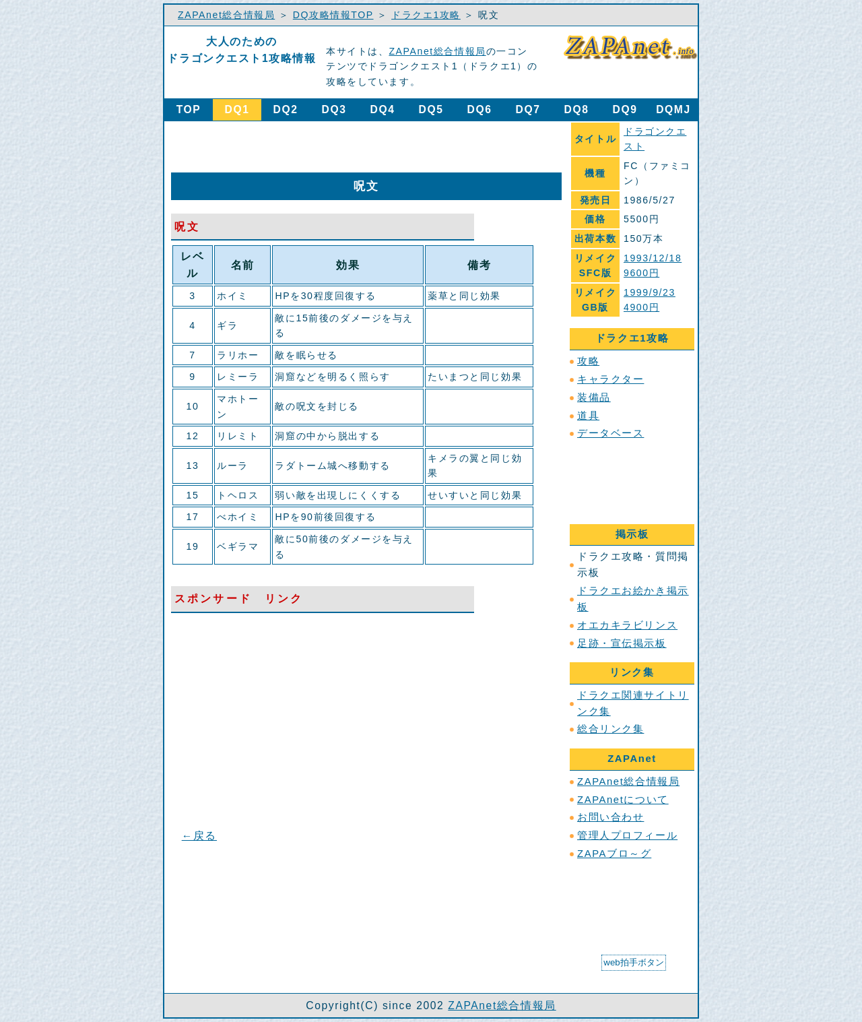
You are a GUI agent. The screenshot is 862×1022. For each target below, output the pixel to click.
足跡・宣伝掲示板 (622, 643)
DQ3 (334, 109)
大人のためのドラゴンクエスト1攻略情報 (241, 50)
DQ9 (625, 109)
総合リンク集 (610, 729)
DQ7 (528, 109)
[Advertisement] (335, 146)
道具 (588, 415)
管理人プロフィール (627, 835)
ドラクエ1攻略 (426, 14)
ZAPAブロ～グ (614, 853)
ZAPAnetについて (623, 799)
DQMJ (673, 109)
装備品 (594, 397)
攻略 (588, 361)
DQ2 (285, 109)
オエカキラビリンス (627, 625)
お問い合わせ (610, 817)
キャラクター (610, 379)
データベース (610, 433)
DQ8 (576, 109)
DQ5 (431, 109)
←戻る (199, 835)
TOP (188, 109)
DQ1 (237, 109)
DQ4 (382, 109)
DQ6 (479, 109)
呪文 (187, 226)
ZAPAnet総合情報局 (226, 14)
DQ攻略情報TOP (333, 14)
